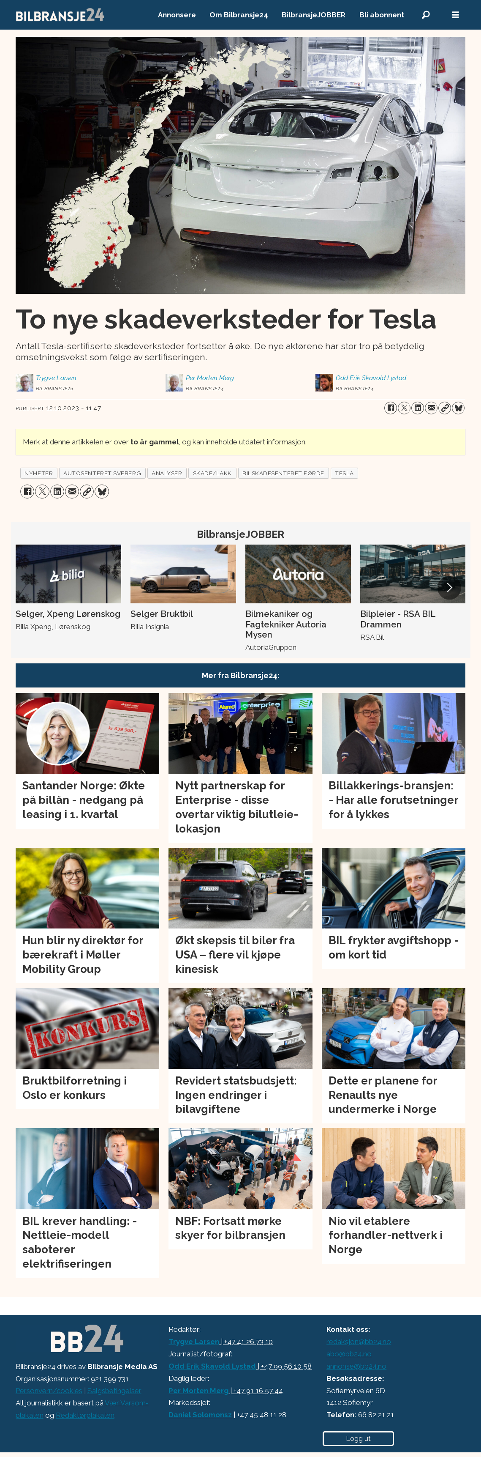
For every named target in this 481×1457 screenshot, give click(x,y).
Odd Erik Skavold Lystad (212, 1366)
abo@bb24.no (349, 1354)
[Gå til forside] (60, 15)
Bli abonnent (381, 15)
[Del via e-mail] (431, 408)
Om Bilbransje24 (238, 15)
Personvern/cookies (49, 1390)
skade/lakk (212, 473)
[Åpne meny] (456, 15)
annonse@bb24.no (356, 1366)
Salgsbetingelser (114, 1390)
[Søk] (426, 15)
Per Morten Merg (198, 1390)
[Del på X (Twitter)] (404, 408)
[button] (449, 588)
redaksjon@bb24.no (358, 1341)
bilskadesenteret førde (283, 473)
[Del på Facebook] (390, 408)
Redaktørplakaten (85, 1415)
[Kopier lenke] (444, 408)
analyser (167, 473)
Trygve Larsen (193, 1341)
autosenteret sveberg (102, 473)
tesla (344, 473)
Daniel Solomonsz (200, 1414)
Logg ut (358, 1439)
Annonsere (177, 15)
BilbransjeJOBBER (313, 15)
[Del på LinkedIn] (417, 408)
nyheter (38, 473)
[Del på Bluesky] (458, 408)
